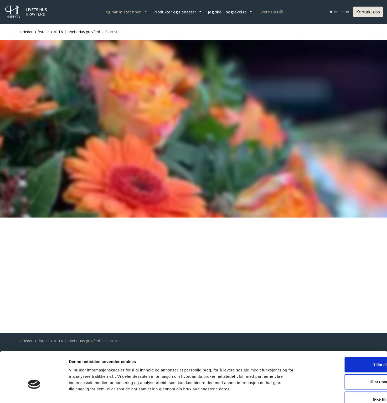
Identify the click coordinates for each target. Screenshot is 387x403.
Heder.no (339, 11)
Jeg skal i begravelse (227, 11)
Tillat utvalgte (343, 351)
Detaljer (278, 392)
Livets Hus (270, 11)
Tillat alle (343, 334)
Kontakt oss (368, 12)
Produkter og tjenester (174, 11)
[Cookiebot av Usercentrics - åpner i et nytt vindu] (34, 393)
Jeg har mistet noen (123, 11)
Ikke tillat (343, 368)
